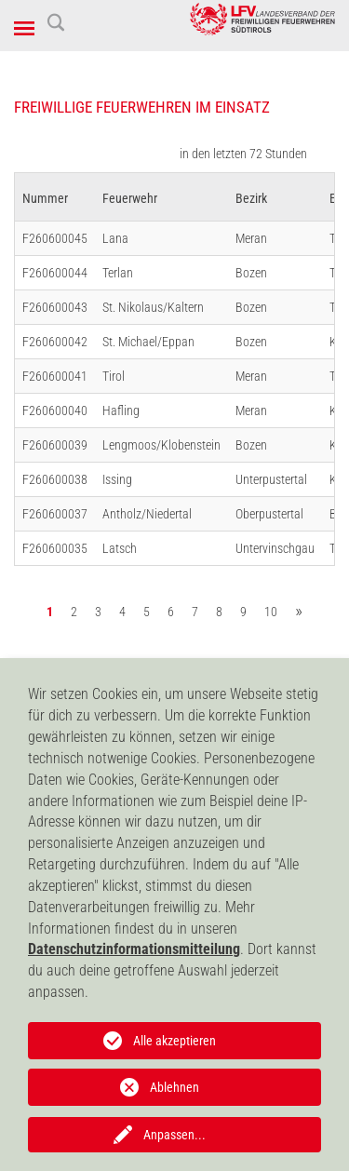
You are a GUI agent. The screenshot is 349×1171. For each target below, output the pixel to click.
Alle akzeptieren (174, 1040)
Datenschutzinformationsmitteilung (134, 949)
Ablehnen (174, 1087)
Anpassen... (174, 1134)
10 (270, 611)
